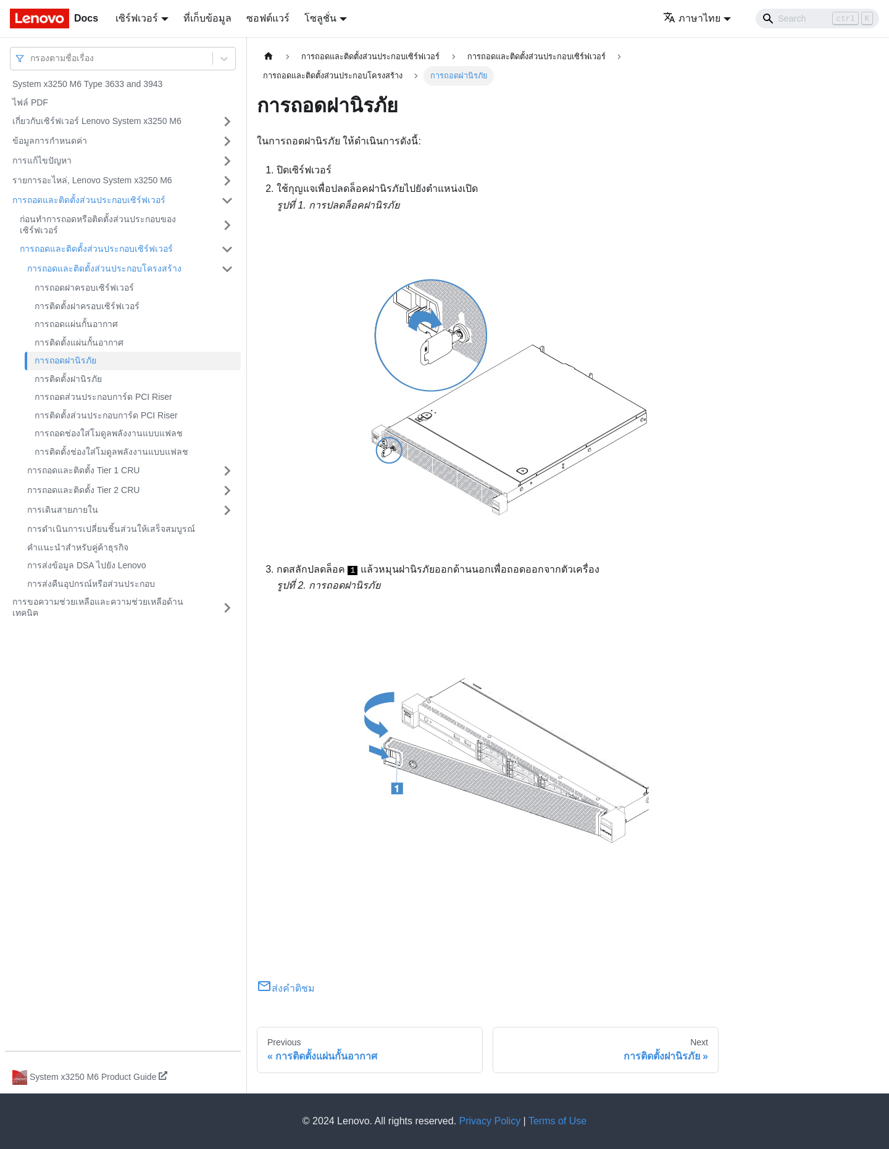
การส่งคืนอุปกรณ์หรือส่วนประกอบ (91, 584)
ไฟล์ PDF (30, 102)
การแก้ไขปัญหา (42, 160)
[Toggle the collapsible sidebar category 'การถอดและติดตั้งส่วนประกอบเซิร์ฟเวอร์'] (227, 200)
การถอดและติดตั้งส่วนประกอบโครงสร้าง (104, 268)
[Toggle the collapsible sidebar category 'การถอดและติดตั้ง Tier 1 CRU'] (227, 471)
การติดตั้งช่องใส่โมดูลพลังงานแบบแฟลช (111, 452)
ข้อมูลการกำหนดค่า (49, 141)
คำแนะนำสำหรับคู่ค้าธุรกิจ (77, 547)
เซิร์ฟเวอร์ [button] (136, 18)
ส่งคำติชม (286, 988)
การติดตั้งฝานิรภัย (68, 379)
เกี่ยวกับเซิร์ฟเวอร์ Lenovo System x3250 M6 (97, 121)
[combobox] (31, 58)
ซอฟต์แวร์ (268, 18)
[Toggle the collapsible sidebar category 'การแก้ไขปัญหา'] (227, 161)
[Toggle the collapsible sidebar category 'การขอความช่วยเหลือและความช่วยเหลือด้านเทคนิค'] (227, 607)
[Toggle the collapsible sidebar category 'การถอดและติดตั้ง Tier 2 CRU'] (227, 490)
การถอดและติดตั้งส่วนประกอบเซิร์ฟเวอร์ (88, 200)
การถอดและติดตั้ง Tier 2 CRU (83, 490)
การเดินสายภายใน (62, 510)
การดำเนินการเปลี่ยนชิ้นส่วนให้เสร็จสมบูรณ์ (111, 529)
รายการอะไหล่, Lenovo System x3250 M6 (92, 180)
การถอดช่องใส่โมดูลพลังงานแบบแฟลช (109, 433)
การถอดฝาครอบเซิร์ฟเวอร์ (84, 287)
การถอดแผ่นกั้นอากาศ (76, 324)
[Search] (817, 18)
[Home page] (268, 56)
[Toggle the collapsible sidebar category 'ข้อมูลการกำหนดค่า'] (227, 141)
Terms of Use (557, 1121)
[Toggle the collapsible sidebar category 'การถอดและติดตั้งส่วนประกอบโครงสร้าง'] (227, 269)
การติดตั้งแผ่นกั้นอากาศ (79, 342)
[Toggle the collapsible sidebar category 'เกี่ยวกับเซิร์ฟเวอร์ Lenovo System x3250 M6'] (227, 121)
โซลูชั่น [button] (320, 18)
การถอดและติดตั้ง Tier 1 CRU (83, 470)
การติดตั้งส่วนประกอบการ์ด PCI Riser (106, 415)
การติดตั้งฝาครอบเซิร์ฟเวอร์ (87, 306)
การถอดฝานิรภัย (65, 360)
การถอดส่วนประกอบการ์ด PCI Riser (103, 397)
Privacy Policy (490, 1121)
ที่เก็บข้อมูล (207, 18)
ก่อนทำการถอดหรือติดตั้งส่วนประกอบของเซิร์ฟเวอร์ (98, 224)
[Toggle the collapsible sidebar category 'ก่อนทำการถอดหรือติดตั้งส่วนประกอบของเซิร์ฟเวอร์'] (227, 224)
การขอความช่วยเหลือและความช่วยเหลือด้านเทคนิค (97, 607)
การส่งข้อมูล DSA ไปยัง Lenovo (86, 565)
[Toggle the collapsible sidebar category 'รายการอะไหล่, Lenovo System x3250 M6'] (227, 181)
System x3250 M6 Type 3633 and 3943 (87, 84)
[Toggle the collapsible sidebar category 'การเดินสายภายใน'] (227, 510)
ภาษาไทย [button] (691, 18)
